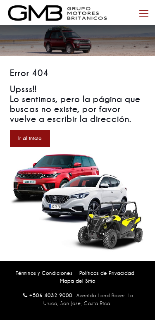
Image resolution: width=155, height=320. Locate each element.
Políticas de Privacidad (106, 273)
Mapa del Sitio (77, 281)
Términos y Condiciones (44, 273)
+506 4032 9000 (50, 296)
